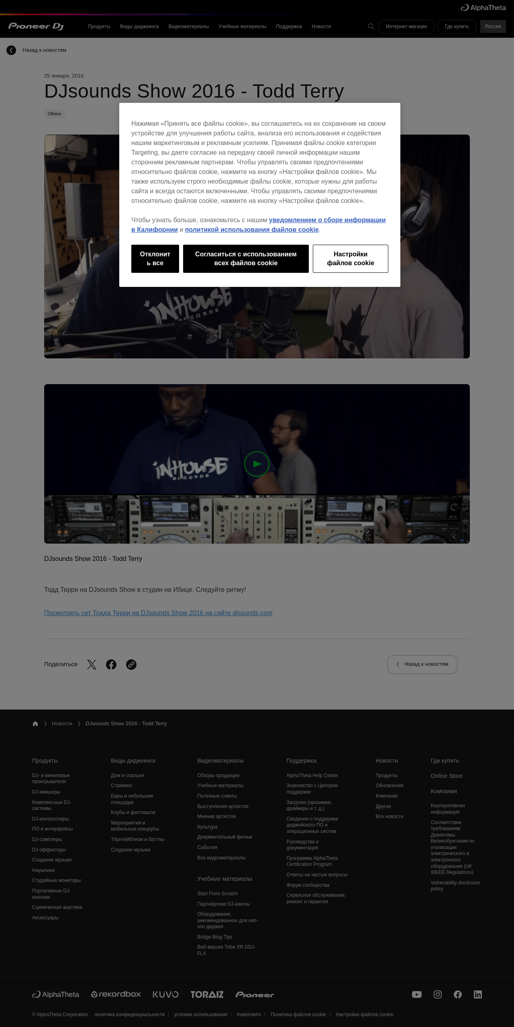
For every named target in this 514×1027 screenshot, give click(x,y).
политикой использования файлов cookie (252, 229)
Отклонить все (155, 258)
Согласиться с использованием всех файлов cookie (246, 258)
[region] (259, 195)
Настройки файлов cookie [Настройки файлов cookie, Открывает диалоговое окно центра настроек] (350, 258)
